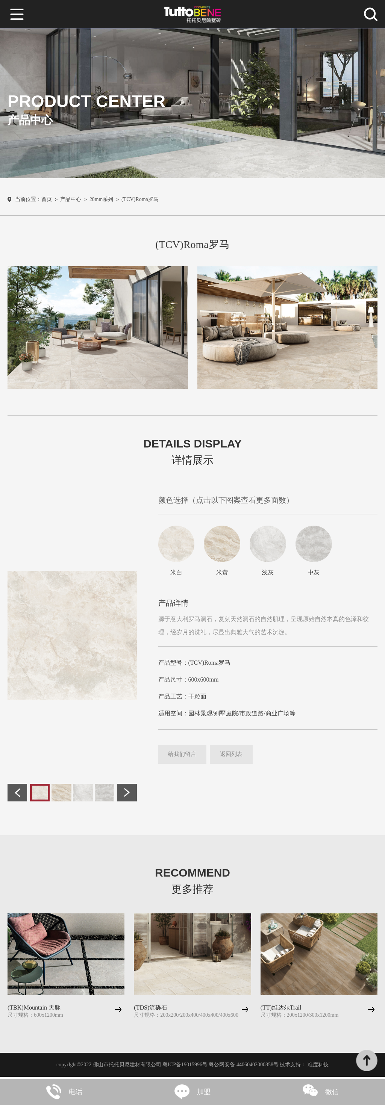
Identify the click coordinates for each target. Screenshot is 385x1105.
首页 (46, 201)
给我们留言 (185, 757)
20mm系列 (101, 201)
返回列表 (238, 757)
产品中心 (70, 201)
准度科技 (318, 1066)
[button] (17, 795)
